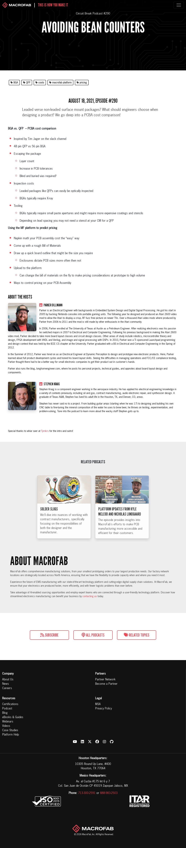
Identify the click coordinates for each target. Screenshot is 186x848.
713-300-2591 (87, 793)
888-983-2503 (109, 793)
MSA (98, 704)
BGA (14, 82)
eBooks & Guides (12, 717)
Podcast (7, 708)
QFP (26, 82)
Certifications (10, 704)
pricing (82, 82)
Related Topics (136, 635)
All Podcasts (93, 635)
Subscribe (49, 635)
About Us (7, 679)
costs (39, 82)
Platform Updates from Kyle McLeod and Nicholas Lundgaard (119, 518)
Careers (7, 688)
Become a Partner (106, 684)
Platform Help (10, 734)
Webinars (7, 721)
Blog (5, 713)
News (5, 684)
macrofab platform (60, 82)
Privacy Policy (103, 708)
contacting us (89, 596)
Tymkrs (45, 431)
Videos (6, 726)
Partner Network (105, 679)
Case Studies (10, 730)
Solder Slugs (49, 515)
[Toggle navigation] (179, 5)
